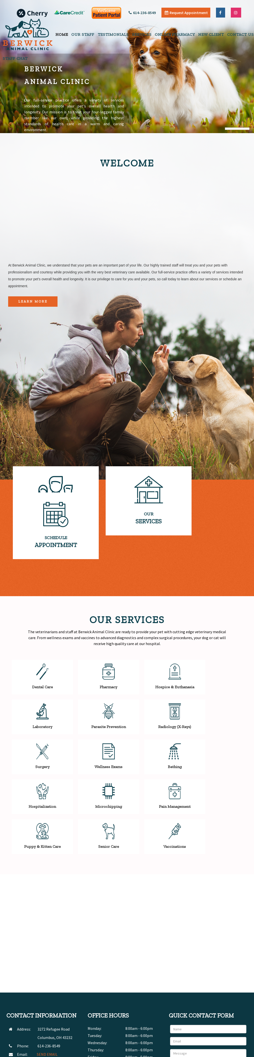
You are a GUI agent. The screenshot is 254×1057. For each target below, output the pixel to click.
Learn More (32, 301)
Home (62, 34)
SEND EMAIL (47, 993)
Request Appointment (186, 12)
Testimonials (113, 34)
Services (142, 34)
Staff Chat (15, 58)
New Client (211, 34)
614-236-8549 (142, 12)
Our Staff (82, 34)
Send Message (230, 1010)
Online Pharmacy (175, 34)
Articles (209, 1052)
